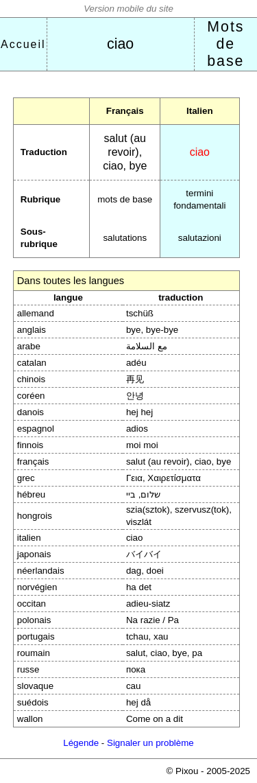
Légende (81, 743)
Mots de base (225, 44)
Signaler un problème (150, 743)
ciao (120, 44)
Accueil (23, 44)
